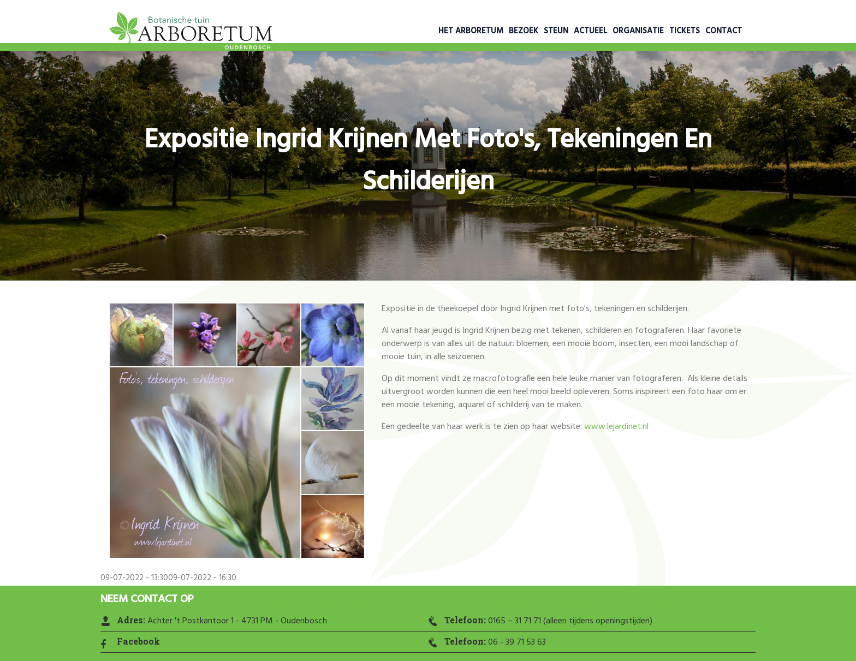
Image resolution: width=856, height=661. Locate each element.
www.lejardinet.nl (616, 427)
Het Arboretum (470, 31)
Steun (556, 31)
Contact (723, 31)
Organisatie (638, 31)
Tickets (684, 31)
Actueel (590, 31)
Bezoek (523, 31)
